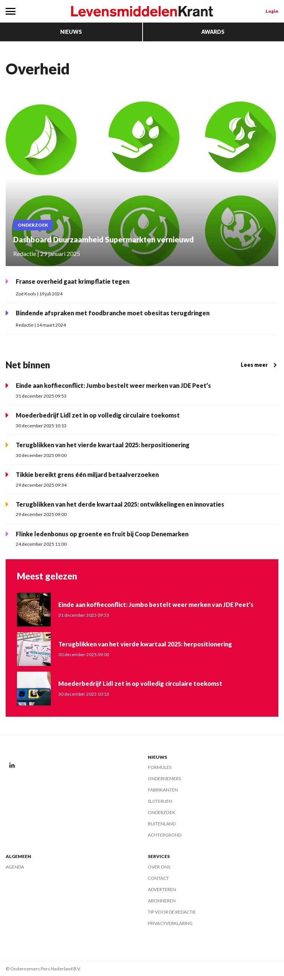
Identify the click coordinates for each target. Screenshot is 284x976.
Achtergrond (164, 835)
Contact (158, 878)
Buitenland (162, 823)
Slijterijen (160, 801)
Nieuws (71, 32)
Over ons (159, 867)
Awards (213, 32)
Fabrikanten (163, 790)
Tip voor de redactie (172, 912)
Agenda (15, 867)
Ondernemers (164, 778)
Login (272, 11)
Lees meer (259, 365)
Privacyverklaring (170, 923)
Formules (160, 767)
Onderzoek (161, 812)
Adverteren (162, 889)
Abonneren (162, 900)
